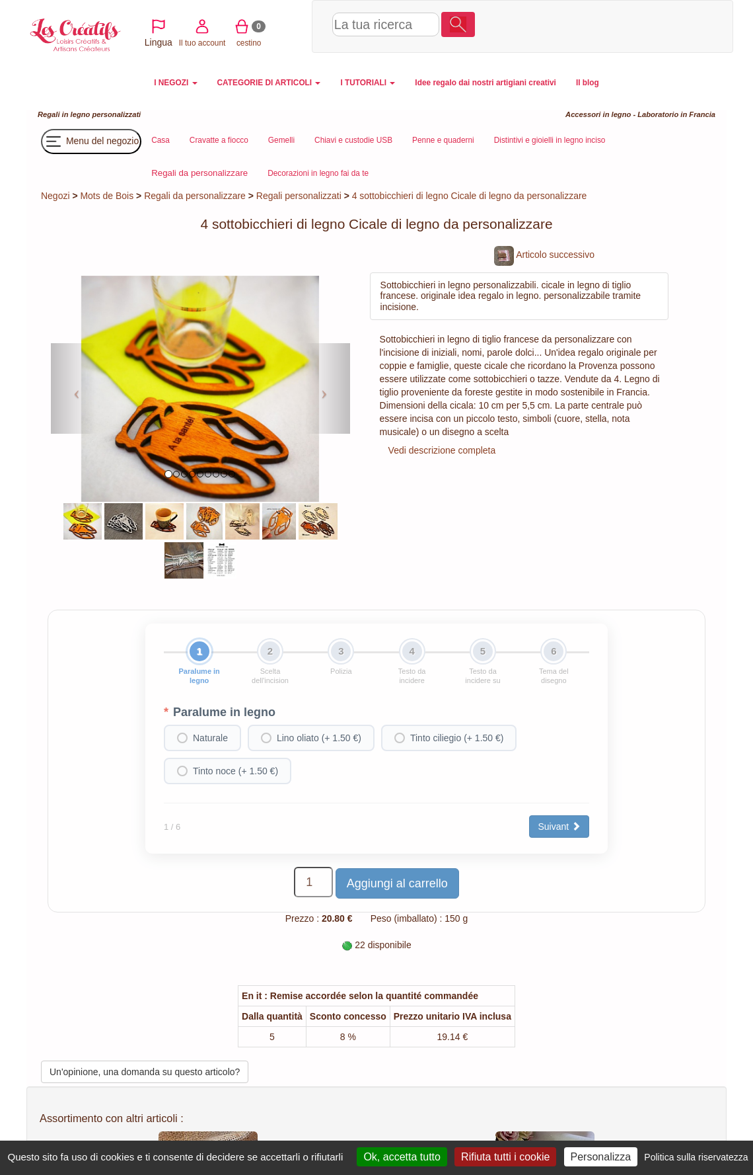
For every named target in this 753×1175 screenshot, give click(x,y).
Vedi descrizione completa (442, 450)
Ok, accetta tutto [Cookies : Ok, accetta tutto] (402, 1156)
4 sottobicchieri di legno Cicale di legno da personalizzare (469, 195)
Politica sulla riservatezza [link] (696, 1157)
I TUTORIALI (367, 82)
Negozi (55, 195)
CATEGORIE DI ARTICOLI (269, 82)
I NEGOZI (175, 82)
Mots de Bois (106, 195)
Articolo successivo (544, 254)
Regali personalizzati (298, 195)
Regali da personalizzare (195, 195)
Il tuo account (565, 25)
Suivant (559, 826)
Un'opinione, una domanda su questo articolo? (145, 1072)
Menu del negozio (91, 141)
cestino (612, 25)
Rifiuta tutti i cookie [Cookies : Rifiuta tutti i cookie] (505, 1156)
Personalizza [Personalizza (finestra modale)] (601, 1156)
